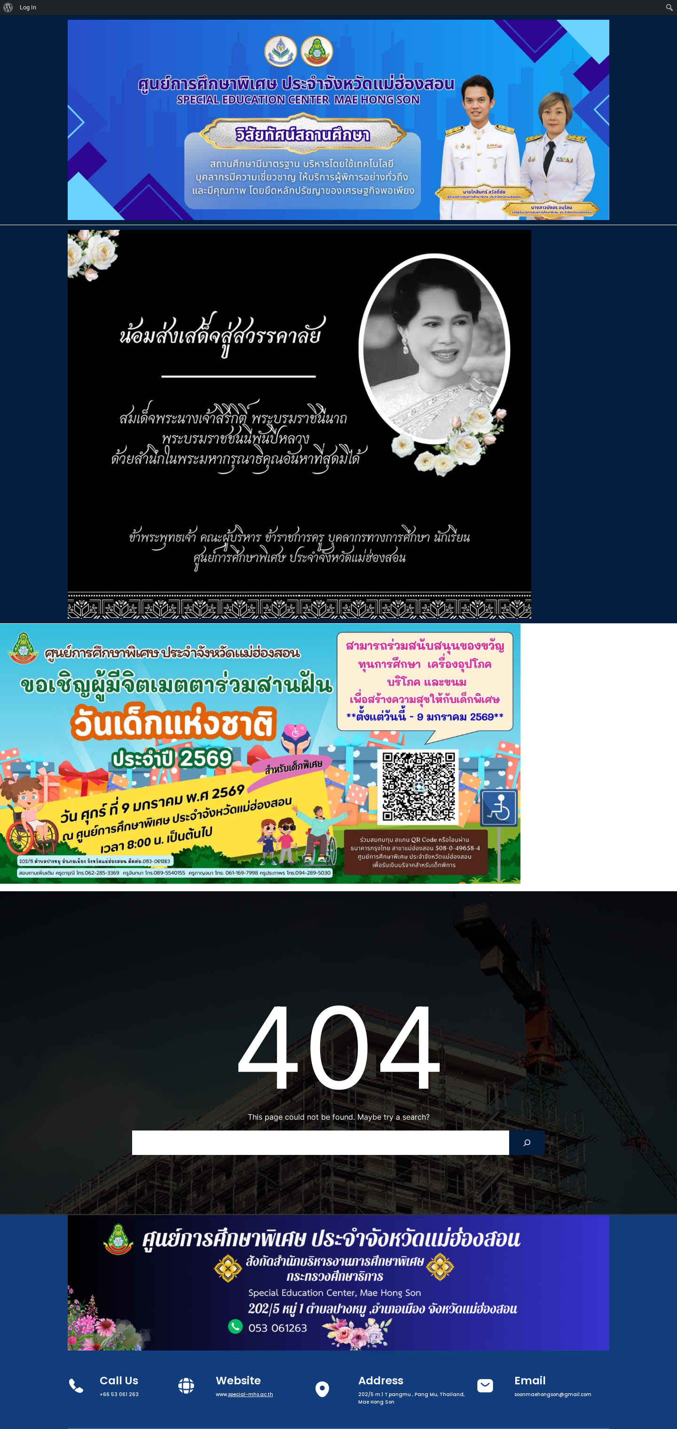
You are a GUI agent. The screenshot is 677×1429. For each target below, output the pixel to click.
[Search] (527, 1143)
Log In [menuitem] (28, 7)
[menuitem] (8, 7)
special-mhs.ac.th (250, 1394)
